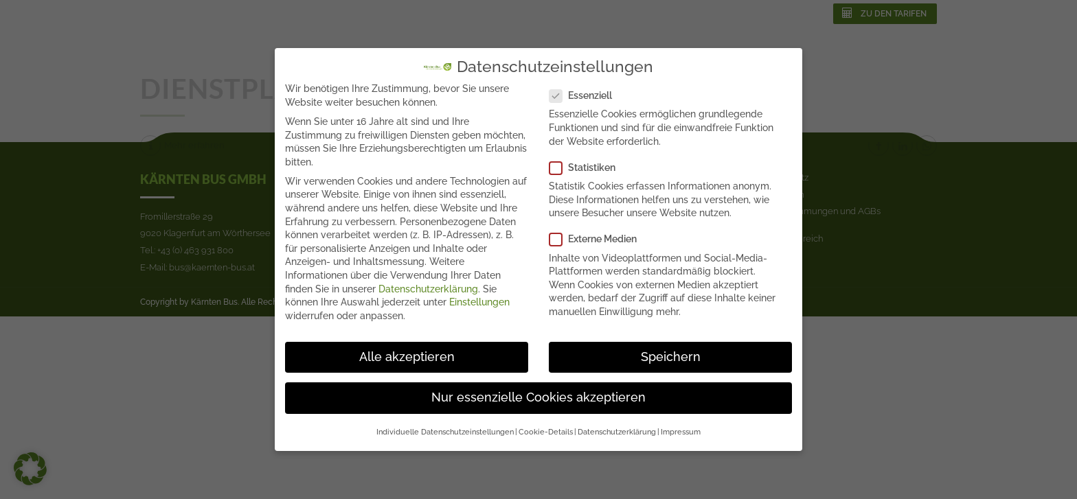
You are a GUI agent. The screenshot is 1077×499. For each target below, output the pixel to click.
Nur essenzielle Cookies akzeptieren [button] (538, 397)
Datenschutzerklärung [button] (617, 431)
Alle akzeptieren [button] (407, 356)
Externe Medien (597, 239)
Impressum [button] (681, 431)
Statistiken (586, 167)
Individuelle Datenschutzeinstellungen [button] (445, 431)
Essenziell (585, 95)
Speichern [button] (671, 356)
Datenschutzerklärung (428, 288)
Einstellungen (479, 301)
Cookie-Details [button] (546, 431)
